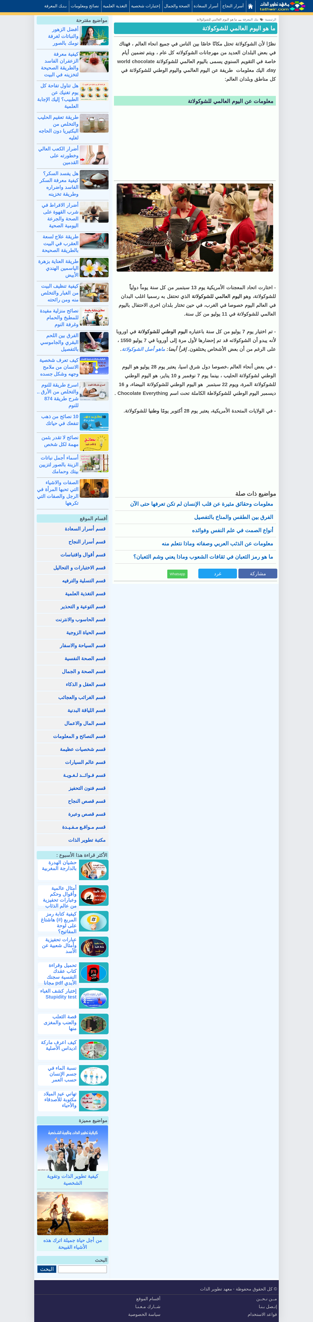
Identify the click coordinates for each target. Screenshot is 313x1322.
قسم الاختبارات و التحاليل (79, 567)
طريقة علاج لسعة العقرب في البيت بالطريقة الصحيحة (60, 243)
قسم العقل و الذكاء (86, 684)
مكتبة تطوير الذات (87, 840)
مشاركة (258, 573)
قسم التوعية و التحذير (83, 606)
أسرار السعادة (206, 6)
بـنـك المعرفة (55, 6)
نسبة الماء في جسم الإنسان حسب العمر (62, 1073)
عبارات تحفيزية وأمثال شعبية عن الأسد (59, 945)
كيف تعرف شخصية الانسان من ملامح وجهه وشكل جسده (58, 367)
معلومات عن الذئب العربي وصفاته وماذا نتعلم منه (217, 543)
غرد (217, 573)
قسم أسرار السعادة (85, 528)
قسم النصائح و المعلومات (79, 736)
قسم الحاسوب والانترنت (81, 619)
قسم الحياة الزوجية (86, 632)
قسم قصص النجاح (87, 801)
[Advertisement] (195, 144)
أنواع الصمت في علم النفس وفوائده (232, 530)
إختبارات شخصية (145, 6)
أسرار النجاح (233, 6)
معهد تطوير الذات (216, 1289)
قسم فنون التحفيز (87, 788)
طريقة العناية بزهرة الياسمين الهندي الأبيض (58, 268)
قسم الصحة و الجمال (84, 671)
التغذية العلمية (115, 6)
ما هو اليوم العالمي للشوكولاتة (238, 28)
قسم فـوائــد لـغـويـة (84, 775)
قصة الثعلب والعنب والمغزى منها (60, 1022)
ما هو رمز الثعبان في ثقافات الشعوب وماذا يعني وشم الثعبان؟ (203, 557)
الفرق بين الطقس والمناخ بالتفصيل (233, 517)
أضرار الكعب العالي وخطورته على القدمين (58, 155)
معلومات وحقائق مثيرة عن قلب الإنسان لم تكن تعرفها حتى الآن (201, 504)
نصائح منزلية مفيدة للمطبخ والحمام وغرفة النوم (59, 317)
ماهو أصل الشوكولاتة (143, 349)
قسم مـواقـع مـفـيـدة (84, 827)
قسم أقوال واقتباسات (83, 554)
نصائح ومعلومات (85, 6)
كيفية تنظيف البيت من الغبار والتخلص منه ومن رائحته (59, 292)
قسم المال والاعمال (85, 723)
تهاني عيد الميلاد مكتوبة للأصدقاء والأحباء (60, 1099)
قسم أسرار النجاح (87, 541)
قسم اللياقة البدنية (86, 710)
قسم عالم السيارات (85, 762)
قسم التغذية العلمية (85, 593)
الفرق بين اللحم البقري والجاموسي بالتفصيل (59, 342)
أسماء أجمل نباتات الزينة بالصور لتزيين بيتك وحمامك (58, 464)
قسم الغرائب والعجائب (82, 697)
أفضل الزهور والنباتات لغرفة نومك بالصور (63, 36)
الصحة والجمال (177, 6)
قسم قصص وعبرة (87, 814)
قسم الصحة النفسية (85, 658)
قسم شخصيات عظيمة (83, 749)
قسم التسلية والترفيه (84, 580)
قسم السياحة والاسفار (83, 645)
